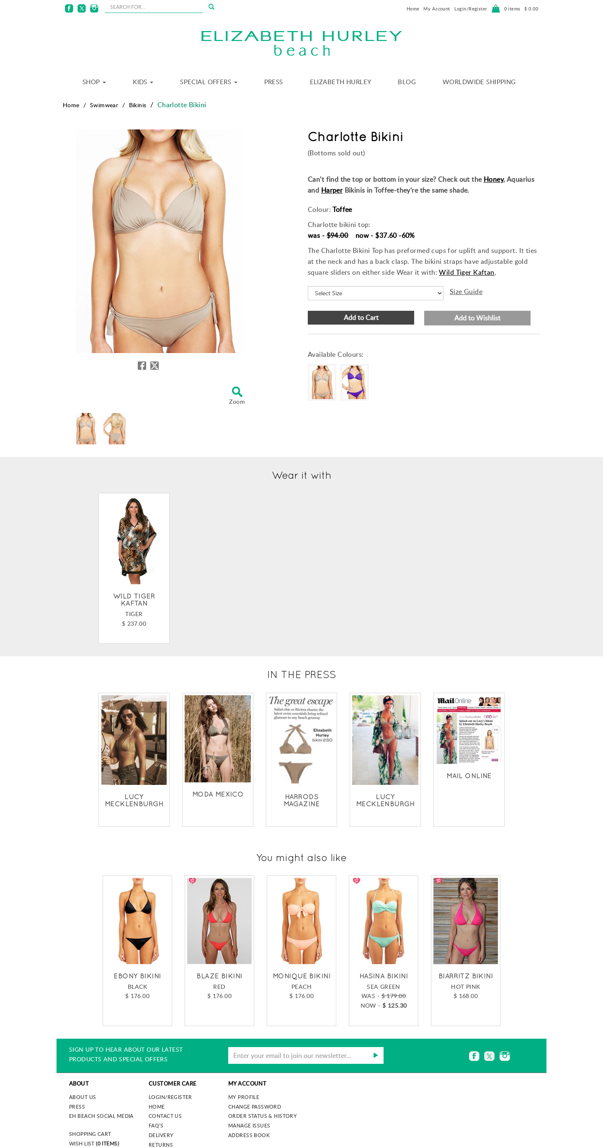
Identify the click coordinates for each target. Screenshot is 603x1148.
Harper (332, 190)
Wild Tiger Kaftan (466, 272)
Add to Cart (361, 317)
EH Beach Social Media (101, 1115)
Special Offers (208, 81)
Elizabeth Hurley (340, 81)
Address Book (249, 1135)
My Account (436, 8)
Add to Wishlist (477, 317)
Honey (493, 179)
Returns (161, 1144)
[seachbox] (154, 6)
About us (82, 1097)
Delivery (161, 1135)
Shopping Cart (90, 1133)
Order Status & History (262, 1115)
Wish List (94, 1143)
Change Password (254, 1106)
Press (273, 81)
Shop (94, 81)
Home (413, 8)
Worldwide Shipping (479, 81)
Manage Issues (249, 1125)
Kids (143, 81)
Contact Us (165, 1115)
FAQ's (156, 1125)
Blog (407, 81)
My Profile (243, 1097)
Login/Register (470, 8)
